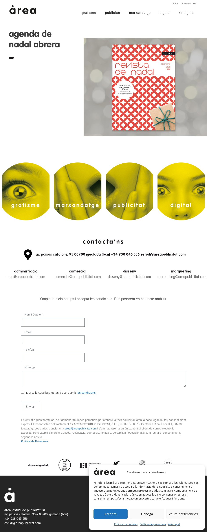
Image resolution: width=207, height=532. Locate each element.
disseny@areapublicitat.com (129, 277)
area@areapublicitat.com (26, 277)
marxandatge (140, 12)
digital (164, 12)
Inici (175, 3)
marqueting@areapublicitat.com (182, 277)
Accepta (110, 514)
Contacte (189, 3)
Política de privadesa (153, 524)
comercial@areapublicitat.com (78, 277)
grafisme (89, 12)
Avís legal (174, 524)
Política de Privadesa (34, 441)
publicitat (112, 12)
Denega (147, 514)
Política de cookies (125, 524)
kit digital (186, 12)
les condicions (86, 393)
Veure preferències (183, 514)
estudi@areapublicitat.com (22, 523)
